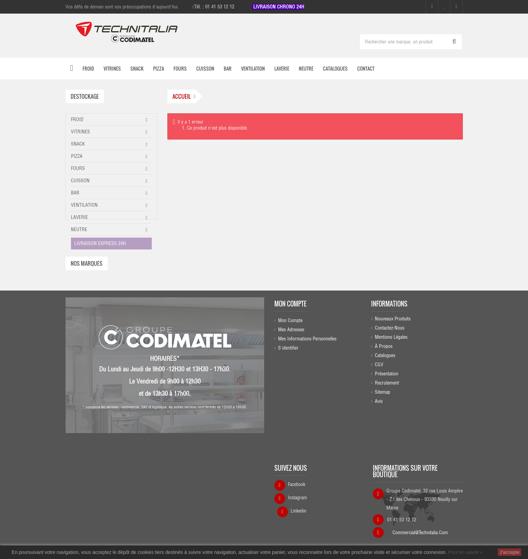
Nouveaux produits (393, 356)
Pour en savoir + (465, 552)
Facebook (296, 481)
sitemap (382, 430)
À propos (384, 384)
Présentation (386, 411)
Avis (379, 439)
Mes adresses (291, 365)
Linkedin (298, 507)
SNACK (78, 144)
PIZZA (77, 156)
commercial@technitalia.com (420, 527)
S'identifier (288, 384)
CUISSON (80, 181)
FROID (77, 119)
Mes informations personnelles (307, 375)
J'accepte (509, 552)
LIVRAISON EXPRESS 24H (100, 243)
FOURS (78, 168)
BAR (75, 193)
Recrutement (387, 420)
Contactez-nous (389, 365)
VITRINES (80, 132)
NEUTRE (79, 229)
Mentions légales (391, 375)
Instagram (297, 494)
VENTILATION (84, 205)
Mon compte (290, 339)
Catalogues (385, 393)
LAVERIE (79, 217)
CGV (379, 402)
